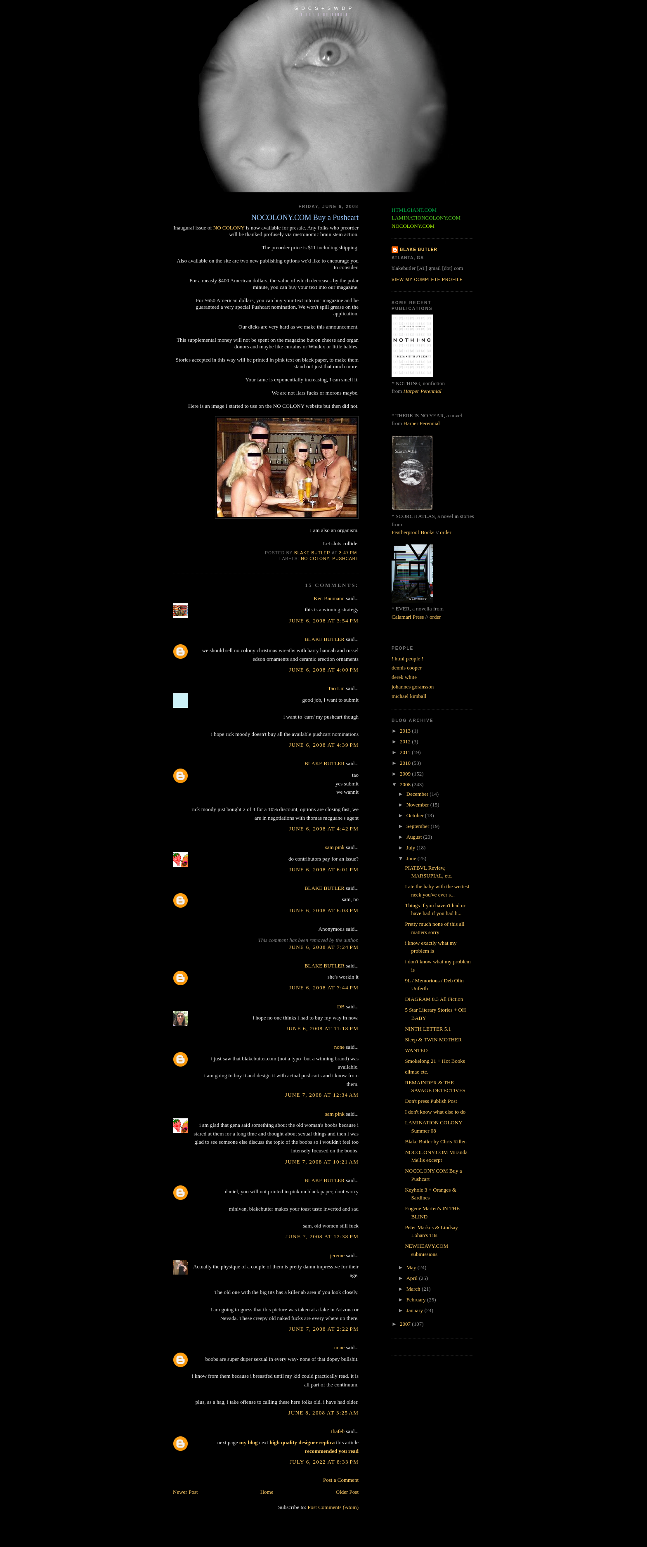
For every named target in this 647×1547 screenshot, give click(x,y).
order (445, 532)
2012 (406, 741)
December (418, 794)
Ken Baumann (329, 598)
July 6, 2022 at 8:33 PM (324, 1462)
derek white (404, 677)
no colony (315, 558)
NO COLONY (229, 228)
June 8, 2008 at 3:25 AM (323, 1413)
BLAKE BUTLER (325, 639)
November (418, 805)
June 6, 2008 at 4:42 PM (324, 829)
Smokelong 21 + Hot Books (435, 1061)
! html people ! (407, 658)
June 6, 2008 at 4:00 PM (324, 670)
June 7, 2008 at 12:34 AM (322, 1095)
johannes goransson (413, 687)
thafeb (338, 1431)
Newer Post (185, 1492)
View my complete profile (427, 279)
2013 (406, 731)
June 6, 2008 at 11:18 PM (322, 1028)
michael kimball (409, 696)
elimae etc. (416, 1072)
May (412, 1267)
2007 (406, 1324)
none (339, 1047)
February (416, 1299)
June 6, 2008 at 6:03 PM (324, 910)
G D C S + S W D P (323, 8)
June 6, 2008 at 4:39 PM (324, 745)
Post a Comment (341, 1480)
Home (267, 1492)
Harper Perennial (423, 391)
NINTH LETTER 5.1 (428, 1029)
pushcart (345, 558)
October (415, 815)
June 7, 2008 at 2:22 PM (324, 1329)
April (412, 1278)
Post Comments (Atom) (333, 1507)
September (418, 826)
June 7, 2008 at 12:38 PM (322, 1236)
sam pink (335, 847)
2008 (406, 784)
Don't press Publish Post (431, 1101)
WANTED (416, 1050)
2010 (406, 763)
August (414, 837)
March (414, 1289)
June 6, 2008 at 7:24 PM (324, 947)
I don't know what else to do (435, 1112)
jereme (337, 1255)
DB (341, 1006)
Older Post (347, 1492)
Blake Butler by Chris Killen (435, 1141)
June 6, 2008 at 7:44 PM (324, 987)
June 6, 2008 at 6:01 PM (324, 869)
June (412, 858)
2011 (406, 752)
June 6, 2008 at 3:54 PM (324, 620)
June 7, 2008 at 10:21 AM (322, 1162)
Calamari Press (408, 617)
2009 (406, 774)
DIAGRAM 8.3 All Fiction (434, 999)
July (411, 847)
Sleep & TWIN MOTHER (433, 1039)
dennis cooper (407, 668)
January (415, 1310)
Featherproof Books (413, 532)
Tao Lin (336, 688)
